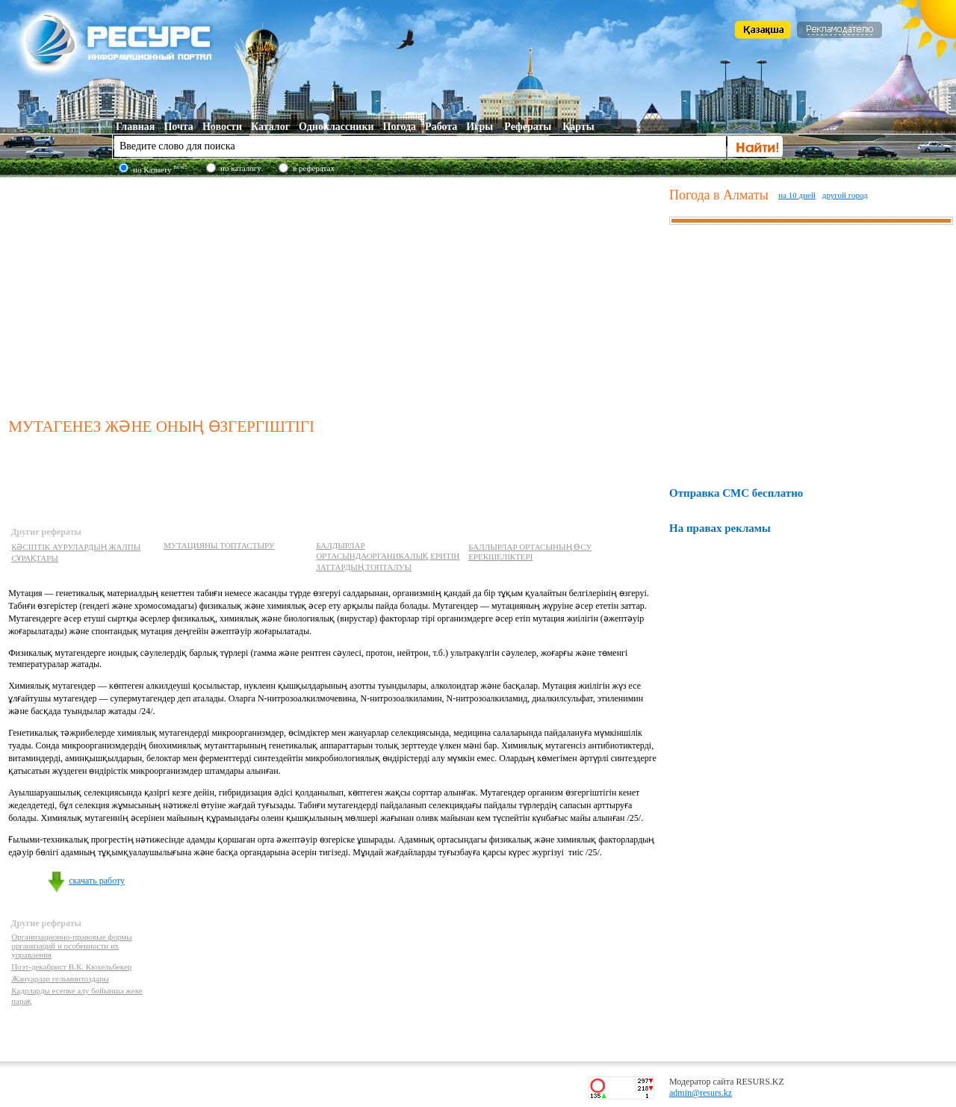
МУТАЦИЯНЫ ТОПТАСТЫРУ (219, 545)
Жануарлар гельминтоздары (60, 978)
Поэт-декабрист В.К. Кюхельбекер (71, 966)
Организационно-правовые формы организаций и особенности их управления (71, 945)
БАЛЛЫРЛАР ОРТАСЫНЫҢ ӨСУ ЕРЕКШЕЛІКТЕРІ (530, 551)
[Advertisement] (335, 294)
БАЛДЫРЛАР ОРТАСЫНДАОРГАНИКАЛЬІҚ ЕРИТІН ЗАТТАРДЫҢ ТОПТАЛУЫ (387, 556)
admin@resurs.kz (700, 1093)
